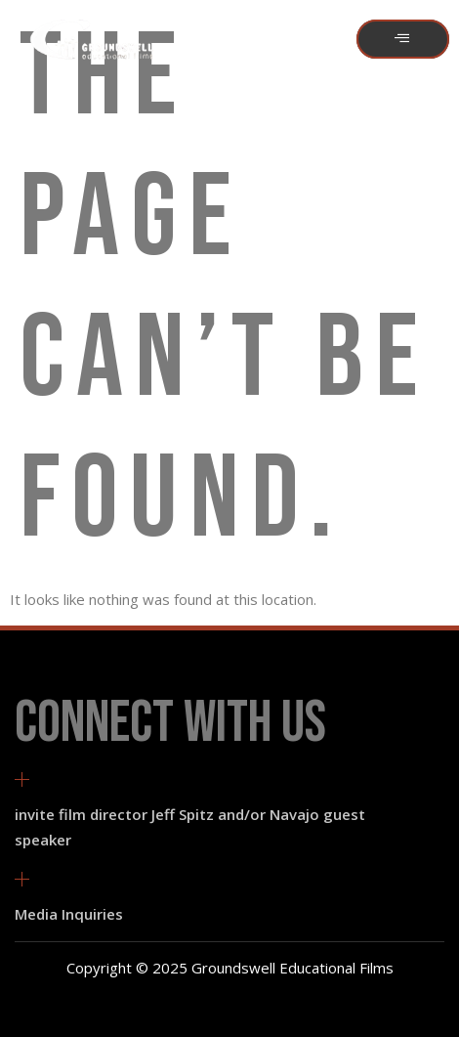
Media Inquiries (69, 914)
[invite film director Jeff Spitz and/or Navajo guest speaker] (22, 779)
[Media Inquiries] (22, 879)
